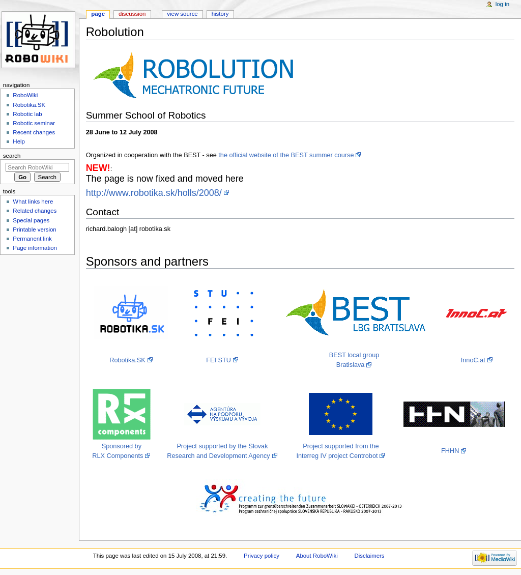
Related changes (34, 211)
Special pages (31, 220)
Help (19, 141)
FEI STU (218, 360)
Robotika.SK (127, 360)
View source (182, 14)
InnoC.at (473, 360)
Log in (502, 4)
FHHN (450, 450)
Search (12, 156)
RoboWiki (25, 95)
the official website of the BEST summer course (286, 155)
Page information (35, 248)
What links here (33, 201)
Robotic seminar (34, 123)
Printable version (34, 229)
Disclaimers (370, 556)
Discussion (132, 14)
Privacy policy (261, 556)
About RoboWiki (317, 556)
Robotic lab (27, 114)
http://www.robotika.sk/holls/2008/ (154, 193)
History (220, 14)
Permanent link (32, 239)
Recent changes (34, 132)
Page (98, 14)
